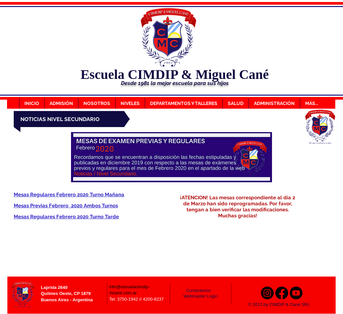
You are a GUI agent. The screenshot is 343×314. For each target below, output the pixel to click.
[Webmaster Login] (200, 296)
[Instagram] (267, 293)
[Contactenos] (203, 291)
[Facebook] (281, 293)
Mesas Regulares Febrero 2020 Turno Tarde (66, 217)
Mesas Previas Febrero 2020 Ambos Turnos (66, 206)
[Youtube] (296, 293)
